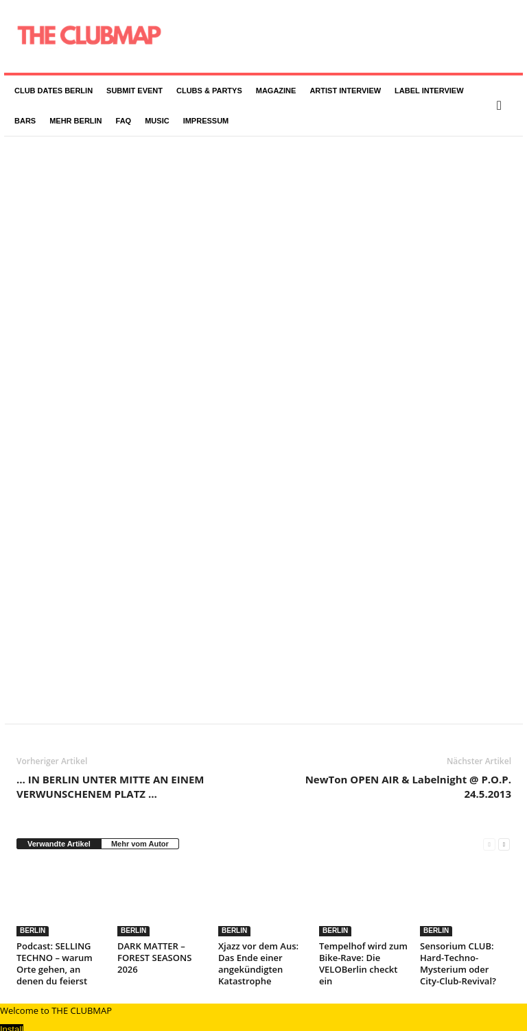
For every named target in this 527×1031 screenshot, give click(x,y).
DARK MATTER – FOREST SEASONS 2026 (154, 938)
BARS (25, 121)
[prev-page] (489, 824)
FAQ (124, 121)
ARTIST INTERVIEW (345, 90)
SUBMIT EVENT (134, 90)
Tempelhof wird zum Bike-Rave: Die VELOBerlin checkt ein (363, 943)
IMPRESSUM (206, 121)
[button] (502, 106)
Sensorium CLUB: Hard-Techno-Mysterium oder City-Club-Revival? (458, 943)
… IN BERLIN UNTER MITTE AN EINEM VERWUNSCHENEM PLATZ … (110, 766)
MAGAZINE (276, 90)
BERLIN (32, 910)
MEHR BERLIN (75, 121)
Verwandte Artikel (59, 824)
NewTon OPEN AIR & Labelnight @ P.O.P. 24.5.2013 (408, 766)
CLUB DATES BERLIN (53, 90)
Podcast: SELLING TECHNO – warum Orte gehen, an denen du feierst (54, 943)
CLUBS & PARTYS (209, 90)
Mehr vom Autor (140, 824)
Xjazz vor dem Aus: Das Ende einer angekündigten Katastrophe (258, 943)
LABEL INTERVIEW (429, 90)
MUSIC (157, 121)
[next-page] (504, 824)
